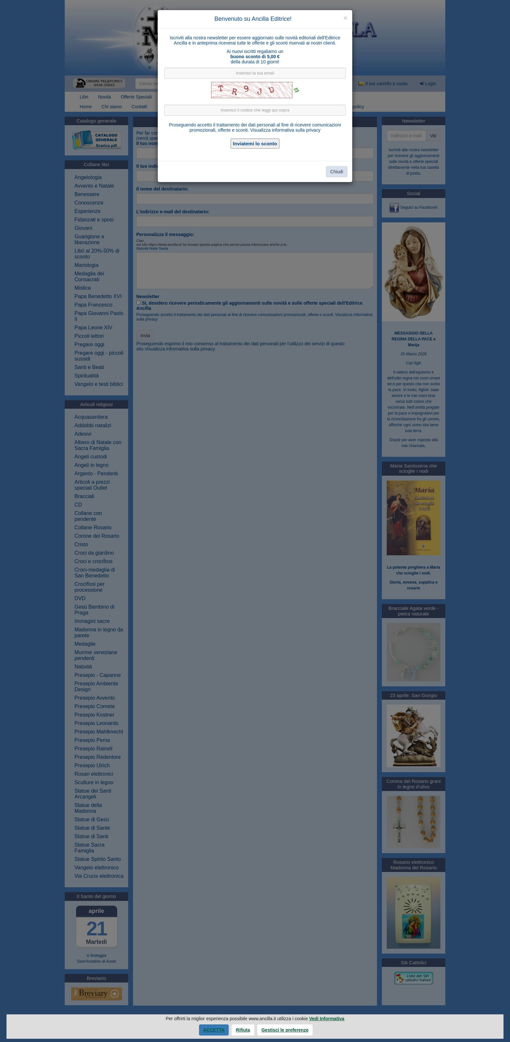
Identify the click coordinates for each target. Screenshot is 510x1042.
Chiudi (336, 171)
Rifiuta (243, 1030)
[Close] (345, 17)
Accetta (214, 1030)
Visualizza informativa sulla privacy (285, 130)
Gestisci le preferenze (285, 1030)
